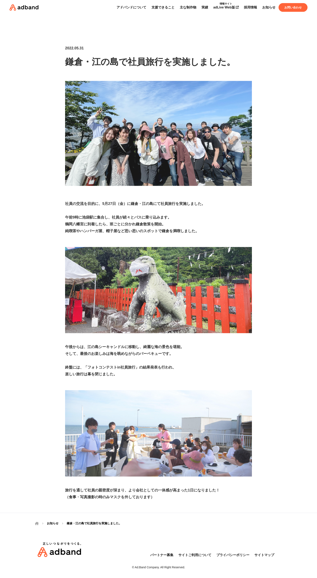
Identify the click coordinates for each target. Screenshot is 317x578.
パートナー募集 (161, 555)
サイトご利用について (194, 555)
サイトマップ (264, 555)
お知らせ (52, 523)
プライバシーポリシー (232, 555)
